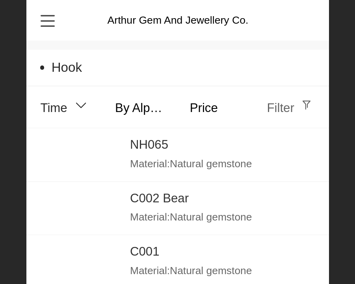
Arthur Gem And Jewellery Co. (178, 20)
